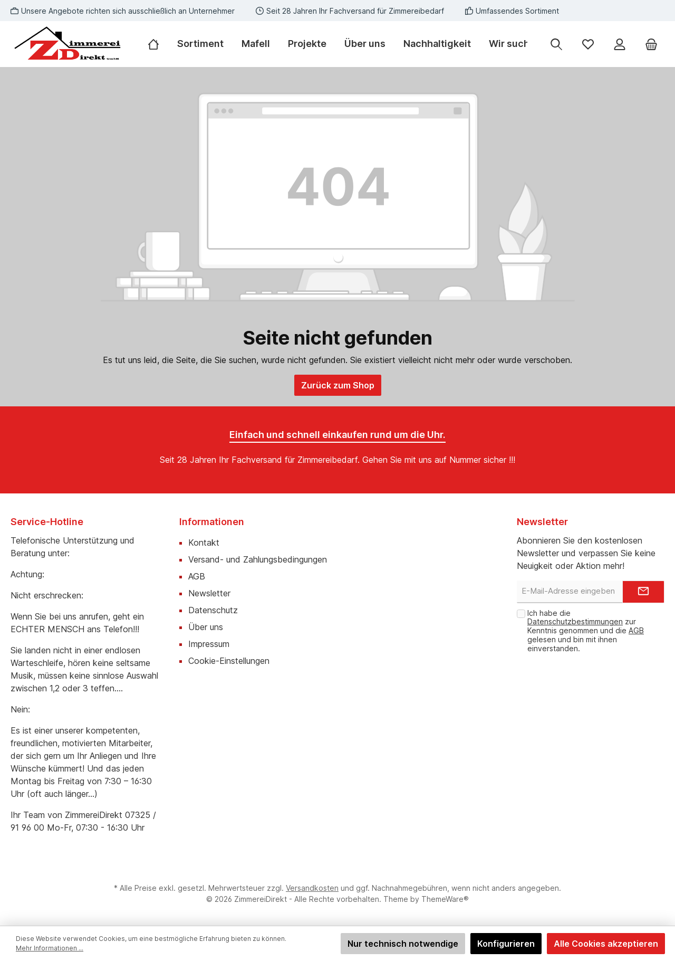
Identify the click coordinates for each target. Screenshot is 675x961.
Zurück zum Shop (337, 385)
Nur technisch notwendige (403, 943)
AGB (196, 576)
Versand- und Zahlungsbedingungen (257, 559)
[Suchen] (556, 44)
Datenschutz (213, 610)
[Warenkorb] (651, 44)
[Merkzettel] (588, 44)
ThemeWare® (445, 899)
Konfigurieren (506, 943)
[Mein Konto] (619, 44)
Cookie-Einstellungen (228, 660)
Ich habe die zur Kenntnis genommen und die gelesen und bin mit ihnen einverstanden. (585, 630)
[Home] (158, 44)
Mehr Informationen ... (49, 948)
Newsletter (209, 593)
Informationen (211, 521)
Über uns (205, 627)
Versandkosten (312, 887)
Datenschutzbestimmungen (575, 621)
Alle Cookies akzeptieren (606, 943)
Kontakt (203, 542)
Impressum (208, 644)
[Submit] (643, 592)
